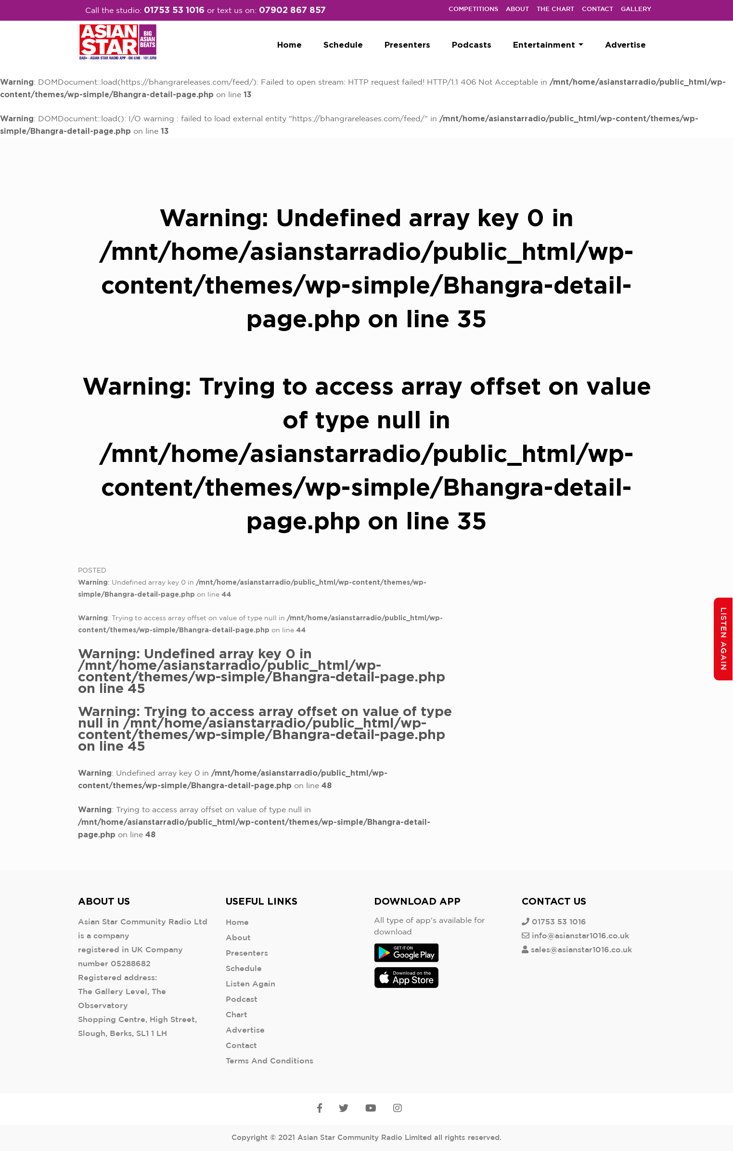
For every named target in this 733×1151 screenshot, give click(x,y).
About (517, 9)
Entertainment (548, 44)
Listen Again (250, 984)
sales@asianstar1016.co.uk (581, 950)
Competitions (473, 9)
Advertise (625, 44)
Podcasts (471, 44)
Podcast (241, 999)
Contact (597, 9)
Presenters (407, 44)
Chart (236, 1015)
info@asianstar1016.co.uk (580, 936)
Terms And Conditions (269, 1061)
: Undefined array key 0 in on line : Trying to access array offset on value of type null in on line (265, 699)
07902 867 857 (292, 9)
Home (289, 44)
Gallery (636, 9)
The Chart (555, 9)
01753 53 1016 (174, 9)
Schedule (343, 44)
